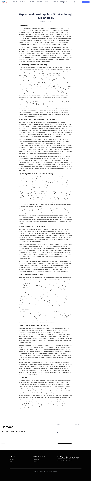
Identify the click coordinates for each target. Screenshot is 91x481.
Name (58, 424)
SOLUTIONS (54, 2)
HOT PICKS (39, 2)
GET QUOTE (63, 2)
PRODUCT (31, 2)
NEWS (46, 2)
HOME (15, 2)
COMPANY (22, 2)
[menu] (43, 2)
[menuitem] (15, 2)
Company (76, 424)
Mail (58, 432)
